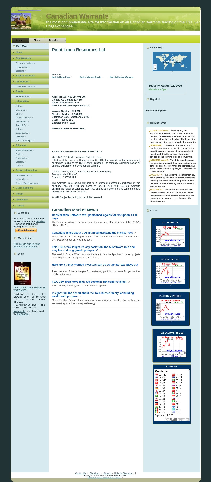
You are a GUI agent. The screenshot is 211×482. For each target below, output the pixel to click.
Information (21, 179)
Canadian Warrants (77, 16)
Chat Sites (20, 110)
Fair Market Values (24, 63)
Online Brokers (23, 175)
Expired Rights (22, 96)
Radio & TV (21, 125)
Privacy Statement (123, 473)
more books (20, 311)
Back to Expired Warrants (121, 77)
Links (18, 114)
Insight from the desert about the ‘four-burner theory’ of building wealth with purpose (93, 294)
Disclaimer (94, 473)
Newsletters (21, 121)
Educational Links (24, 150)
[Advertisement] (29, 372)
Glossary (20, 162)
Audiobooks (21, 158)
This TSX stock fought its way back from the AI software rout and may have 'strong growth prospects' (93, 249)
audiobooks (22, 314)
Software (20, 129)
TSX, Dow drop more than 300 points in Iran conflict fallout (89, 281)
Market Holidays (23, 117)
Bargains (20, 71)
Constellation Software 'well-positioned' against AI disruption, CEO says (94, 217)
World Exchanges (24, 140)
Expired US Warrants (25, 86)
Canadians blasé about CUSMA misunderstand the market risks (93, 232)
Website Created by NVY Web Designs (104, 478)
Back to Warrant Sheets (90, 77)
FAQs (18, 165)
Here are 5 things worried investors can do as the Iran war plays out (95, 264)
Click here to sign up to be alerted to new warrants (27, 245)
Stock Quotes (22, 133)
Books (19, 154)
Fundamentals (22, 67)
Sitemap (107, 473)
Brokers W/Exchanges (26, 183)
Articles (19, 106)
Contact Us (80, 473)
